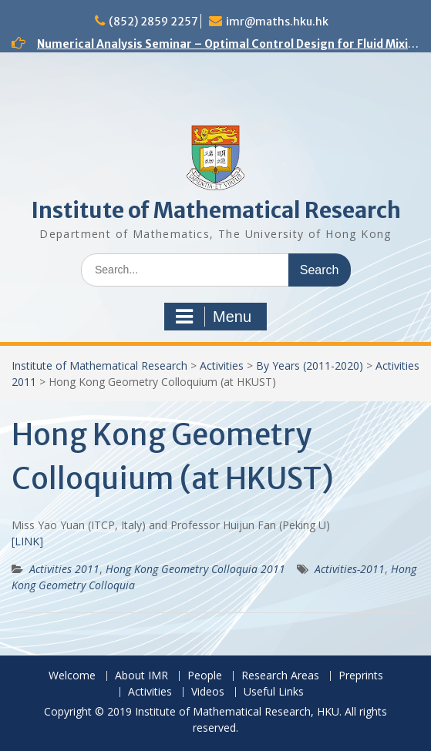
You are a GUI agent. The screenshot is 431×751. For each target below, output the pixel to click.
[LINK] (27, 541)
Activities (222, 365)
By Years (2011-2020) (309, 365)
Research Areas (280, 676)
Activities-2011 (350, 569)
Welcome (72, 676)
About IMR (141, 676)
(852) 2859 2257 (153, 21)
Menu (213, 317)
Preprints (360, 676)
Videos (207, 692)
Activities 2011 (64, 569)
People (204, 676)
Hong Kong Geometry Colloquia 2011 (195, 569)
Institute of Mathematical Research (216, 210)
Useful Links (274, 692)
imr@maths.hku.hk (277, 21)
